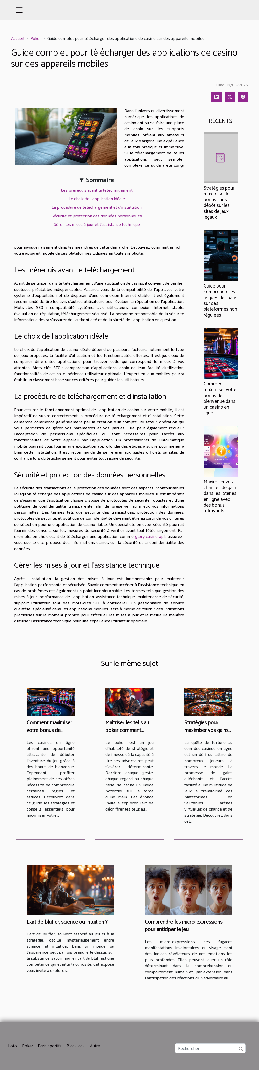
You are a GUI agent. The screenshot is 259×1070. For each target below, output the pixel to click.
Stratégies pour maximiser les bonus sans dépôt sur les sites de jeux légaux (219, 202)
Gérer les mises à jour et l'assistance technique (97, 224)
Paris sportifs (49, 1046)
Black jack (76, 1046)
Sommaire (100, 180)
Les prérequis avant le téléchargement (97, 190)
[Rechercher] (210, 1048)
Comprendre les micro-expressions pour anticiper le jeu (183, 926)
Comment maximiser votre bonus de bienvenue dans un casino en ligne (220, 398)
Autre (95, 1046)
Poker (35, 38)
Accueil (17, 38)
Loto (12, 1046)
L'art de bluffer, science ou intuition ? (67, 922)
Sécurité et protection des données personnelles (97, 215)
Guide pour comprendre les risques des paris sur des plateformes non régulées (221, 300)
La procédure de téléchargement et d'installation (97, 207)
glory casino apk (150, 536)
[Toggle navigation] (19, 10)
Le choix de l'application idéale (97, 198)
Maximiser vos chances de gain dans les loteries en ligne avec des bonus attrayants (220, 496)
